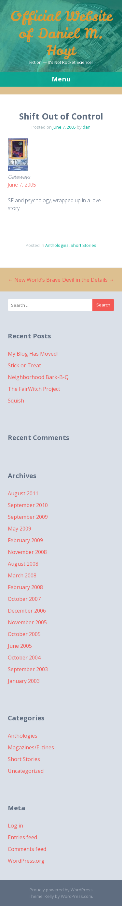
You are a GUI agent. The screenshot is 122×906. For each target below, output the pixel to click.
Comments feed (27, 849)
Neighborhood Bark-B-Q (38, 377)
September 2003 (28, 669)
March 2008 (22, 575)
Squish (16, 400)
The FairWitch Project (34, 388)
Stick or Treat (24, 365)
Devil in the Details (88, 279)
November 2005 (27, 622)
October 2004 (24, 657)
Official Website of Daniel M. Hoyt (61, 33)
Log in (15, 825)
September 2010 (28, 505)
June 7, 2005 (22, 184)
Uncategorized (26, 770)
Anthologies (57, 245)
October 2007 (24, 598)
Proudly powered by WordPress (61, 890)
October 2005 (24, 634)
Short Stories (83, 245)
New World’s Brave (34, 279)
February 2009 (25, 540)
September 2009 (28, 516)
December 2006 (27, 610)
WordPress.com (76, 896)
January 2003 (24, 681)
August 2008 (23, 563)
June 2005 (20, 645)
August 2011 (23, 493)
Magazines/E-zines (31, 747)
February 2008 (25, 587)
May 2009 (19, 528)
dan (86, 127)
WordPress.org (26, 860)
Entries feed (22, 837)
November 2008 (27, 552)
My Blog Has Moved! (33, 353)
